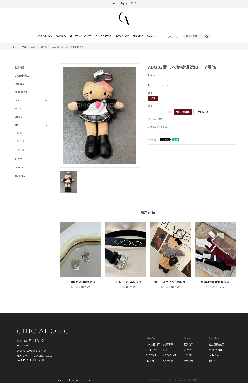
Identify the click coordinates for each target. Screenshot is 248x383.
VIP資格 (188, 350)
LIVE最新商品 (21, 75)
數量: (150, 106)
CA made (152, 36)
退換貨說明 (215, 350)
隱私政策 (188, 360)
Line (89, 379)
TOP (17, 100)
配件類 (44, 47)
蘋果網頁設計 (190, 380)
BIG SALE (137, 36)
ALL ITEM (75, 36)
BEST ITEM (20, 92)
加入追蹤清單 (159, 127)
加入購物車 (182, 112)
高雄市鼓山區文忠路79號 (30, 340)
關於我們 (188, 344)
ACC (33, 47)
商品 (24, 47)
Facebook (75, 379)
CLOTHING (90, 36)
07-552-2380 (24, 345)
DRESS (18, 116)
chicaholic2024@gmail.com (32, 350)
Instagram (57, 379)
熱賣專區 (61, 36)
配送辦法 (214, 360)
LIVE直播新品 (44, 36)
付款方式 (214, 355)
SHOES (18, 159)
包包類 (21, 149)
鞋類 (19, 133)
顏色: (150, 93)
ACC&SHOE (122, 36)
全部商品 (19, 67)
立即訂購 (202, 112)
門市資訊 (188, 355)
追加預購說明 (216, 344)
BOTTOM (106, 36)
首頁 (14, 47)
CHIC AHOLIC (43, 330)
